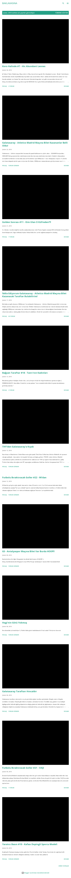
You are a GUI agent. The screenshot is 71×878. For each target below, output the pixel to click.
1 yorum (11, 788)
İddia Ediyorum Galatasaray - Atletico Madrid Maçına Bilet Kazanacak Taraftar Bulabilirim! (34, 295)
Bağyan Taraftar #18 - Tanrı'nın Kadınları (25, 372)
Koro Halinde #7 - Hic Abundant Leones (23, 66)
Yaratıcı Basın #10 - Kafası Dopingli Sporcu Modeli (29, 844)
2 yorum (11, 86)
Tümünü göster (61, 13)
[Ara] (63, 3)
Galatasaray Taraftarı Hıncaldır (19, 691)
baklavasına (9, 3)
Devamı (66, 86)
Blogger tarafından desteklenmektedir (35, 873)
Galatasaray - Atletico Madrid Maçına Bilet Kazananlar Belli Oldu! (35, 144)
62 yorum (11, 316)
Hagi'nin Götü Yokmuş (14, 622)
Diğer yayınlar (64, 866)
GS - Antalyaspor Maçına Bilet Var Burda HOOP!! (28, 551)
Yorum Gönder (13, 165)
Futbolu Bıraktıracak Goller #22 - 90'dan (24, 477)
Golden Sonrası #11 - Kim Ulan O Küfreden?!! (26, 222)
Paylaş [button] (4, 86)
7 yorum (11, 237)
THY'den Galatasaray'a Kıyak (18, 446)
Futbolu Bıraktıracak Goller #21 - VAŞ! (23, 767)
